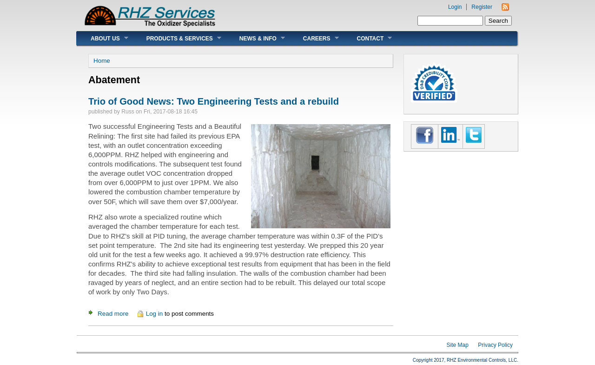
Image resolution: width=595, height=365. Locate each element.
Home (101, 60)
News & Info (255, 38)
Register (481, 7)
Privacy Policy (495, 345)
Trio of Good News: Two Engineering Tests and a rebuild (213, 101)
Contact (367, 38)
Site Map (458, 345)
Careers (314, 38)
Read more (113, 313)
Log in (154, 313)
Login (455, 7)
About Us (102, 38)
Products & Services (176, 38)
